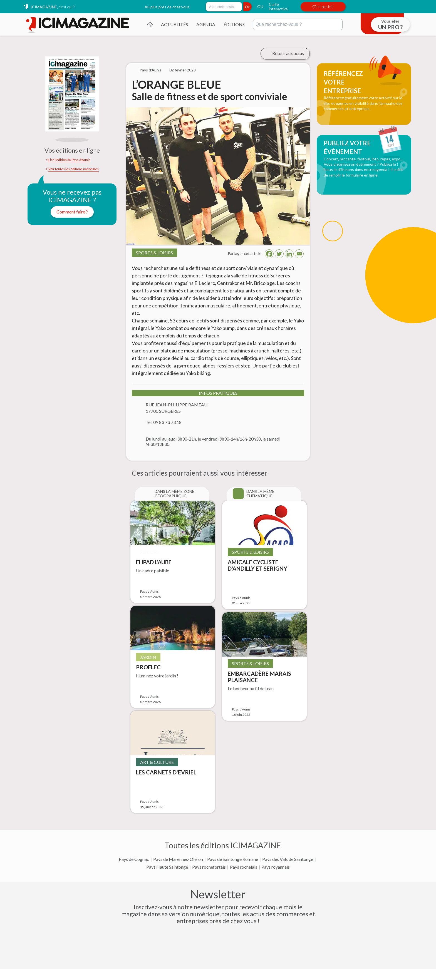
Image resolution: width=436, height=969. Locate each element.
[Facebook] (269, 253)
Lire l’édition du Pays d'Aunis (69, 160)
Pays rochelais (243, 866)
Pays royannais (275, 866)
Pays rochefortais (209, 866)
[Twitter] (279, 253)
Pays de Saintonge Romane (232, 859)
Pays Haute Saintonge (167, 866)
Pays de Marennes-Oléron (178, 859)
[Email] (299, 253)
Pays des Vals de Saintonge (287, 859)
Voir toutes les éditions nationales (73, 169)
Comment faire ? (72, 211)
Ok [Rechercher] (247, 7)
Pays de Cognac (134, 859)
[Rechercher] (297, 24)
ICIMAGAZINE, (53, 7)
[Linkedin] (289, 253)
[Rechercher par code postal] (224, 6)
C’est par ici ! (323, 6)
